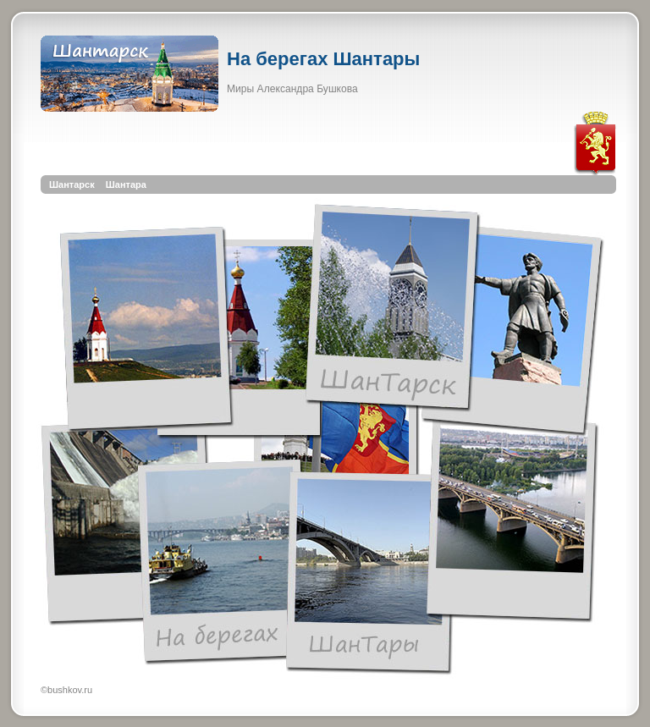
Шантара (126, 184)
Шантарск (72, 184)
